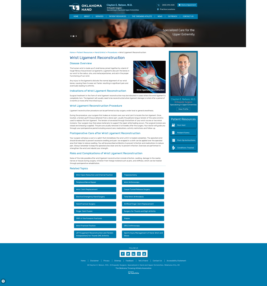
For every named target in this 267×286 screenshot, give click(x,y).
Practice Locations (167, 9)
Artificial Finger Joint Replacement (139, 204)
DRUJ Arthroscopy (132, 226)
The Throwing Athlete (142, 16)
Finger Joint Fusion (84, 211)
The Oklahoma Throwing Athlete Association (134, 268)
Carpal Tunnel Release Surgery (137, 189)
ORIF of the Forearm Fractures (89, 218)
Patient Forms (183, 133)
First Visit (181, 125)
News (160, 16)
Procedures (112, 52)
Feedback (130, 261)
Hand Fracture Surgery (85, 204)
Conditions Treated (185, 148)
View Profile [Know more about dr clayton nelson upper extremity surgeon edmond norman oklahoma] (183, 109)
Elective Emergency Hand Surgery (90, 197)
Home (76, 16)
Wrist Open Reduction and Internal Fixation (94, 175)
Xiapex (127, 218)
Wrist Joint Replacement (87, 189)
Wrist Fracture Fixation (86, 226)
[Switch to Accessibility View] (3, 281)
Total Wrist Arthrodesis (134, 197)
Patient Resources (117, 16)
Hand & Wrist (100, 52)
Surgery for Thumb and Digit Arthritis (140, 211)
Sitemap (117, 261)
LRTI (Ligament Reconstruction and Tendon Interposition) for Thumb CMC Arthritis (94, 234)
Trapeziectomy (130, 175)
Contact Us (188, 16)
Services (99, 16)
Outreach (172, 16)
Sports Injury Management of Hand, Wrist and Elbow (143, 234)
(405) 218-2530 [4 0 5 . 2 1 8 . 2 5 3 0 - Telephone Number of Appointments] (168, 5)
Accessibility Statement (176, 261)
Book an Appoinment (189, 5)
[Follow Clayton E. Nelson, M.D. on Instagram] (139, 254)
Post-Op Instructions (186, 140)
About (87, 16)
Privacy (107, 261)
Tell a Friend (143, 261)
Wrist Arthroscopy (131, 182)
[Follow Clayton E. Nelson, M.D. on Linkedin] (133, 254)
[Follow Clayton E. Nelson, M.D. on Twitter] (128, 254)
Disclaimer (94, 261)
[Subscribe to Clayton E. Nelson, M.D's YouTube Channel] (144, 254)
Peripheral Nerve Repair (86, 182)
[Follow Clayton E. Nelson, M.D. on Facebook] (123, 254)
